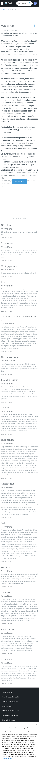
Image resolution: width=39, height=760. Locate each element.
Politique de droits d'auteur (10, 711)
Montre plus (19, 182)
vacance (15, 9)
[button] (3, 3)
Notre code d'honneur (8, 720)
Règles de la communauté (10, 715)
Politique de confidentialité (10, 724)
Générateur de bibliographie (10, 697)
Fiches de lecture (7, 706)
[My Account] (35, 3)
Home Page (5, 9)
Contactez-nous (7, 692)
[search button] (30, 3)
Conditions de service (8, 729)
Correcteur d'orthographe (10, 701)
